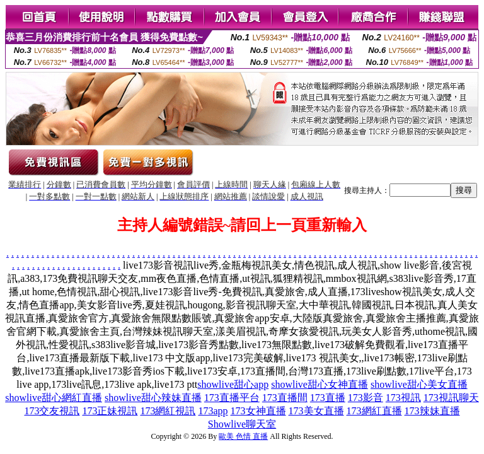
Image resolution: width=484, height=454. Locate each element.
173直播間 (285, 397)
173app (213, 410)
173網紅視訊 (167, 410)
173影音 (365, 397)
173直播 (327, 397)
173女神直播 (258, 410)
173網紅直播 (374, 410)
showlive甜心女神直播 (319, 384)
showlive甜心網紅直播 (53, 397)
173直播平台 (232, 397)
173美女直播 (316, 410)
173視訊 (403, 397)
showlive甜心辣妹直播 (153, 397)
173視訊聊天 (451, 397)
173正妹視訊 (109, 410)
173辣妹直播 (432, 410)
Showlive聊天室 (242, 424)
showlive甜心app (232, 384)
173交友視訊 (51, 410)
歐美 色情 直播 (243, 436)
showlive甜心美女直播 (419, 384)
